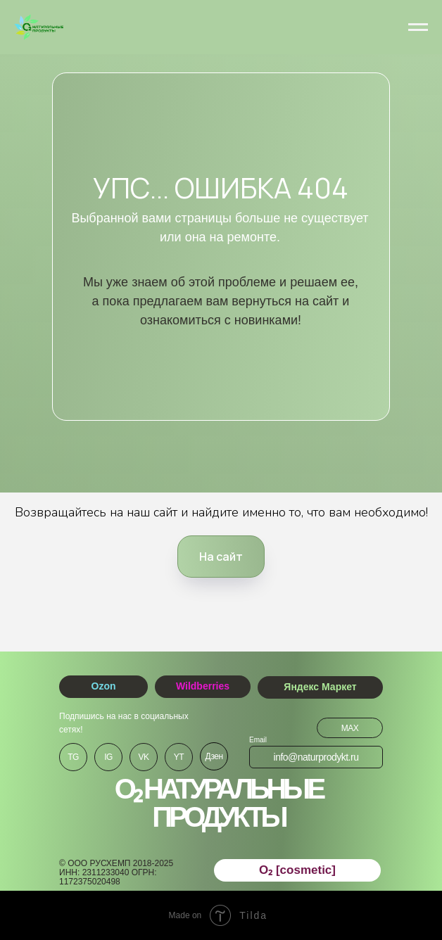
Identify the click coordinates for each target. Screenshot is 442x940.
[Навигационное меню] (418, 27)
